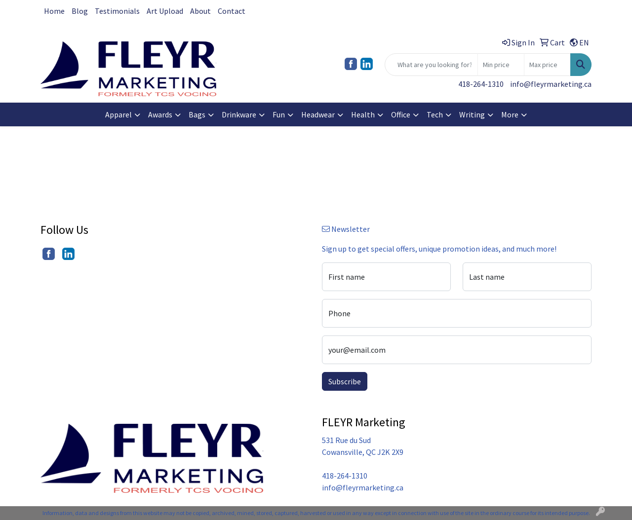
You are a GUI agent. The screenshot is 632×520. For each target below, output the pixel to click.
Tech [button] (435, 114)
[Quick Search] (431, 64)
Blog (80, 11)
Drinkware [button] (239, 114)
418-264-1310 (481, 84)
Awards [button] (160, 114)
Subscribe (344, 381)
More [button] (509, 114)
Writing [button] (472, 114)
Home (54, 11)
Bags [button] (197, 114)
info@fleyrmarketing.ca (551, 84)
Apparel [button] (118, 114)
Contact (231, 11)
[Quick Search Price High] (547, 64)
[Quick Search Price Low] (500, 64)
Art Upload (165, 11)
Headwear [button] (318, 114)
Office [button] (400, 114)
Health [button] (363, 114)
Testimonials (117, 11)
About (200, 11)
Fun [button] (279, 114)
